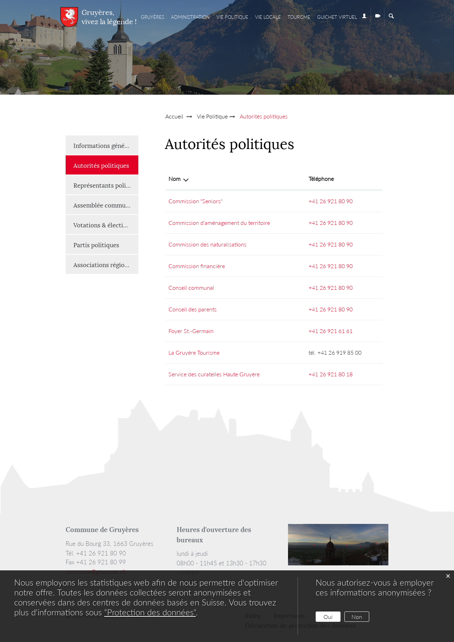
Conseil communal (191, 287)
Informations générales (105, 145)
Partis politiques (96, 244)
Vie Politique (232, 17)
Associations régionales (105, 264)
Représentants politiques (105, 184)
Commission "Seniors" (195, 201)
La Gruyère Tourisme (194, 352)
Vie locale (268, 17)
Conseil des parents (192, 309)
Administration (190, 17)
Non (356, 616)
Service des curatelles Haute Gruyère (214, 374)
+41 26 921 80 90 (331, 201)
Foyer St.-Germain (191, 330)
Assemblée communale (105, 204)
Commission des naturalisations (207, 244)
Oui (328, 616)
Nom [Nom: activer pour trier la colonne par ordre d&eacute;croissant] (174, 178)
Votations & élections (103, 224)
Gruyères (152, 17)
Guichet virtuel (337, 17)
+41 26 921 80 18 (331, 374)
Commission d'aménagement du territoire (219, 222)
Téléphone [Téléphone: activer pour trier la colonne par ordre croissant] (321, 178)
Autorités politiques (105, 165)
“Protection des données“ (150, 612)
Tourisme (299, 17)
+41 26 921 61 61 (331, 330)
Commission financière (196, 265)
